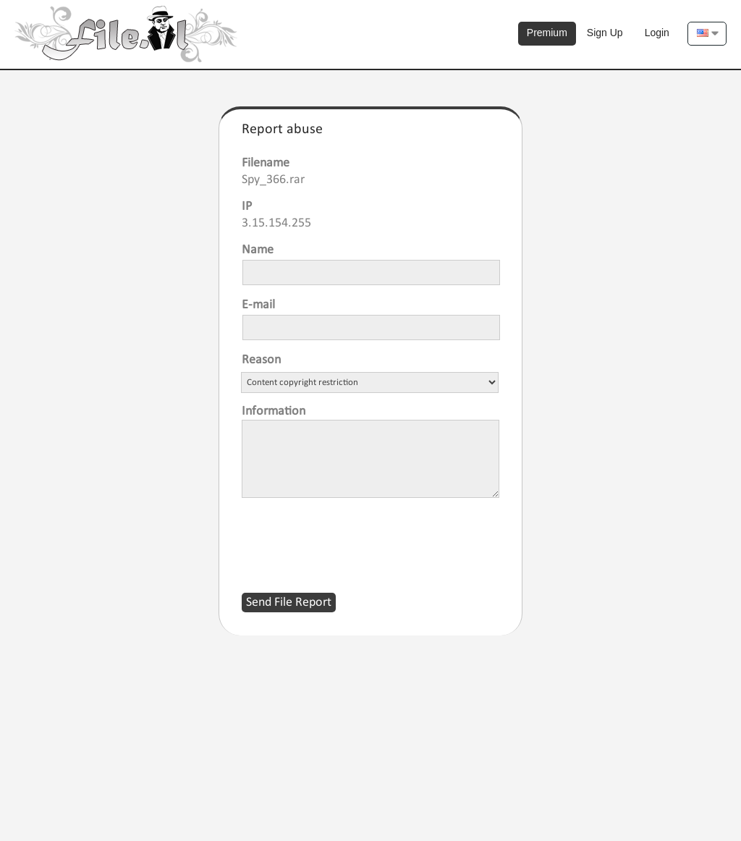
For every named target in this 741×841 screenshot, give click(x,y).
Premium (547, 32)
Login (657, 32)
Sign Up (605, 32)
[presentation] (352, 536)
